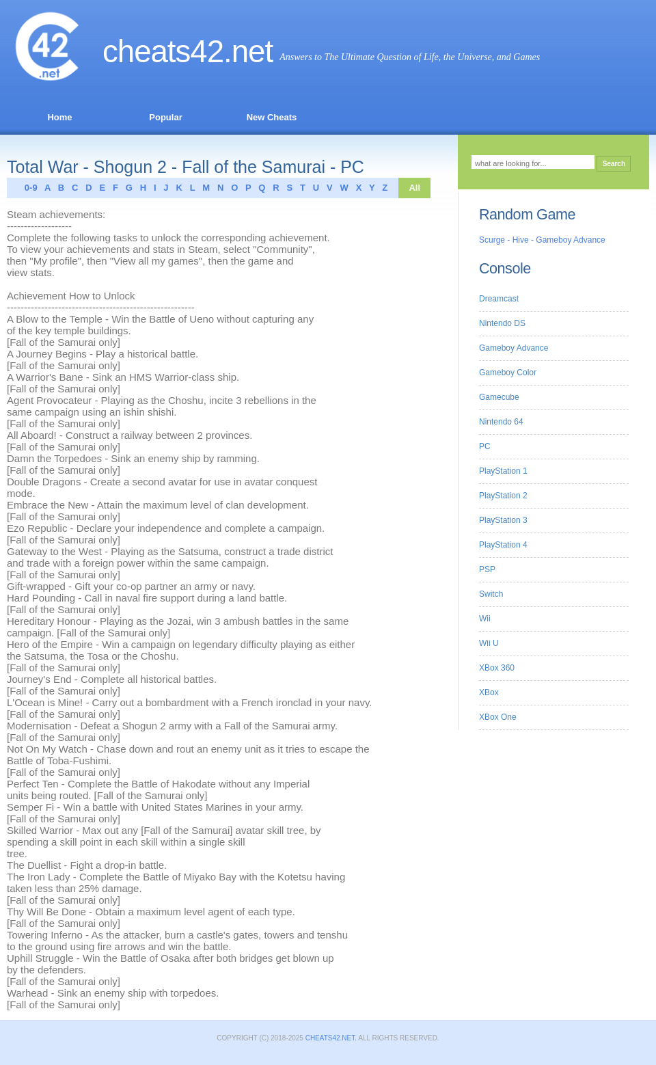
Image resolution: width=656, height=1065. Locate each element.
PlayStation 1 (503, 471)
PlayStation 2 (503, 495)
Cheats (162, 51)
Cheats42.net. (330, 1038)
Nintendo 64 (501, 422)
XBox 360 (497, 668)
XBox (489, 692)
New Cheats (272, 117)
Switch (491, 594)
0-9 (27, 188)
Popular (165, 117)
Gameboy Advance (513, 348)
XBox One (498, 717)
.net (248, 51)
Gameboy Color (507, 372)
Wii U (489, 643)
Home (59, 117)
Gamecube (499, 397)
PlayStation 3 (503, 520)
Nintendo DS (502, 323)
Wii (485, 618)
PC (485, 446)
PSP (487, 569)
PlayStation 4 (503, 545)
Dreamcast (499, 299)
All (414, 188)
